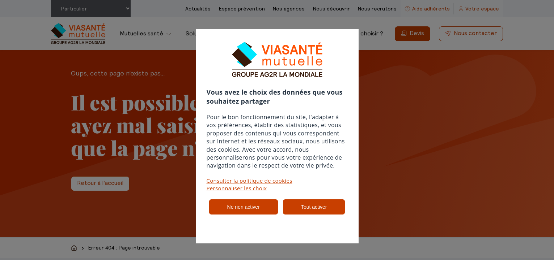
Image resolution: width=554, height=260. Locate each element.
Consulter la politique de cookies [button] (249, 180)
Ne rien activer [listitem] (243, 207)
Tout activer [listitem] (314, 207)
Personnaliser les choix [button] (237, 188)
